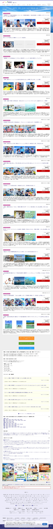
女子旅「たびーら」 (12, 511)
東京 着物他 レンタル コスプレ (23, 499)
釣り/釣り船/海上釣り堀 (15, 441)
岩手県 (10, 419)
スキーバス (40, 458)
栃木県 (22, 420)
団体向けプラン (28, 434)
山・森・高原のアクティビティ (8, 446)
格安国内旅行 (23, 518)
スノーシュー (6, 458)
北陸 (4, 421)
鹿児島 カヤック (17, 497)
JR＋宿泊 (14, 508)
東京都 (7, 420)
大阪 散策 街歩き (11, 494)
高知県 (10, 425)
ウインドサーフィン (45, 441)
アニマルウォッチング (30, 448)
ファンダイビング (11, 440)
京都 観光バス (8, 499)
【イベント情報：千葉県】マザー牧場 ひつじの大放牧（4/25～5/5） (18, 378)
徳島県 (7, 425)
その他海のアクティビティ (20, 444)
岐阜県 (10, 423)
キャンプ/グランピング (43, 448)
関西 (4, 424)
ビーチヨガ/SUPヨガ (27, 442)
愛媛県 (15, 425)
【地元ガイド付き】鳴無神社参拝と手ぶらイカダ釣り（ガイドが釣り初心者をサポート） (20, 251)
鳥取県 (12, 426)
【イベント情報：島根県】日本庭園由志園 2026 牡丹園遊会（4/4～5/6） (18, 392)
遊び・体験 (46, 508)
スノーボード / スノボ (44, 502)
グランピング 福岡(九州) (27, 502)
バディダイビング (12, 444)
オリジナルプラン (12, 434)
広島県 (10, 426)
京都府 (10, 424)
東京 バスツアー (40, 499)
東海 (4, 423)
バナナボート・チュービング (18, 443)
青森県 (7, 419)
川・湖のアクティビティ (7, 451)
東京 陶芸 (35, 499)
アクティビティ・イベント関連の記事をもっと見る (27, 413)
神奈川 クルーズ (45, 497)
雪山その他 (36, 458)
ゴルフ (9, 448)
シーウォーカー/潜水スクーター (25, 441)
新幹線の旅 (28, 518)
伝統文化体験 (7, 434)
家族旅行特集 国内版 (43, 518)
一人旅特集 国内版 (35, 518)
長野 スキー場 (19, 503)
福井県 (12, 421)
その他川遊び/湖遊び (19, 453)
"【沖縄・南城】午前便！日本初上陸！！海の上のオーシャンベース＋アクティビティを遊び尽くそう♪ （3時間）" (25, 100)
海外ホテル (28, 509)
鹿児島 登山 (22, 497)
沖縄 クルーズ (40, 494)
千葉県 (16, 420)
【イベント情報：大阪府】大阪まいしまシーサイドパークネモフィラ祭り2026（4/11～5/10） (22, 406)
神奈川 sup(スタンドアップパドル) (37, 497)
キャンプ (33, 502)
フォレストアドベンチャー (18, 448)
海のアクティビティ (7, 439)
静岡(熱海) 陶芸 (5, 494)
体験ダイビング (6, 440)
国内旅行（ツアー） (21, 508)
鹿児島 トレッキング (28, 497)
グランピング (46, 500)
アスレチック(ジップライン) (26, 503)
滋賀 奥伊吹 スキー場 (13, 503)
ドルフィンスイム (10, 442)
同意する (44, 524)
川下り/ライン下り (22, 452)
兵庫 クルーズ (14, 500)
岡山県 (7, 426)
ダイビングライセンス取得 (19, 440)
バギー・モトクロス (39, 447)
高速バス (35, 508)
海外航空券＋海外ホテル (35, 509)
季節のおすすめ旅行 (10, 518)
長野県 (10, 422)
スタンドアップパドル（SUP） (18, 442)
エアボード (7, 459)
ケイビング (24, 447)
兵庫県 (15, 424)
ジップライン (37, 448)
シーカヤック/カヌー (34, 440)
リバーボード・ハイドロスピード (34, 452)
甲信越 (5, 422)
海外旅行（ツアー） (16, 509)
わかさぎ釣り (32, 458)
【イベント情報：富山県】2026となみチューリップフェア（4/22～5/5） (18, 399)
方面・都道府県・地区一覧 (27, 505)
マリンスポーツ (44, 440)
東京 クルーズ (31, 499)
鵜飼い (27, 452)
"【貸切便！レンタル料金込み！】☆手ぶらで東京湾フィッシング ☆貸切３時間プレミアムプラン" (22, 58)
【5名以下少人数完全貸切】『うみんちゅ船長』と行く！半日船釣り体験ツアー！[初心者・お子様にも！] (24, 295)
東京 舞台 (45, 499)
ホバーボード (11, 443)
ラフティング (6, 452)
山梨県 (13, 422)
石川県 (10, 421)
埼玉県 (13, 420)
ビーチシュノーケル (44, 442)
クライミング (20, 447)
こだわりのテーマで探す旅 (21, 511)
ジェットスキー (26, 443)
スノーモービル (26, 458)
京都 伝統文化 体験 (14, 499)
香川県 (12, 425)
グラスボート (44, 443)
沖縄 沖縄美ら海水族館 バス (9, 497)
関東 (4, 420)
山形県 (18, 419)
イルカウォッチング (33, 441)
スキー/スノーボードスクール (19, 458)
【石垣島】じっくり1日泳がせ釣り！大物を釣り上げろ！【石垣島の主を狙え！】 (19, 185)
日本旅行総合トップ (8, 508)
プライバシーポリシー (25, 524)
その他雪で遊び (12, 459)
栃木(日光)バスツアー (8, 500)
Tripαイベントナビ (43, 380)
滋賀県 (7, 424)
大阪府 (12, 424)
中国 (4, 426)
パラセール (39, 440)
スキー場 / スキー (37, 502)
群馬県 (25, 420)
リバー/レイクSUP (43, 452)
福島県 (21, 419)
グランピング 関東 (8, 502)
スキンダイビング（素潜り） (35, 442)
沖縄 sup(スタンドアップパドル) (20, 494)
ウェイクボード (34, 443)
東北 (4, 419)
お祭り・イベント (18, 434)
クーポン (32, 434)
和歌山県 (21, 424)
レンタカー (23, 434)
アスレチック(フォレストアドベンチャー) (37, 503)
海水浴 (48, 440)
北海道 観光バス (35, 500)
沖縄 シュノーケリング (46, 494)
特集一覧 (48, 482)
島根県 (15, 426)
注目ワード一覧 (35, 505)
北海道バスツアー (41, 500)
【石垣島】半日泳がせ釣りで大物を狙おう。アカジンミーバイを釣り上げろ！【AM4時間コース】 (22, 122)
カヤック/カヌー (10, 452)
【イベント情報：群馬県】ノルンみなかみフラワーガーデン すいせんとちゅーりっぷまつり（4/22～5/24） (25, 385)
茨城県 (19, 420)
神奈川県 (10, 420)
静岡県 (7, 423)
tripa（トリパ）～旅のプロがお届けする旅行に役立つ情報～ (35, 511)
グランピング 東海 (20, 502)
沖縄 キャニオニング (34, 494)
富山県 (7, 421)
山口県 (18, 426)
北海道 (5, 418)
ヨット (30, 443)
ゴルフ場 (12, 448)
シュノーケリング (27, 440)
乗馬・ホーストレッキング (31, 447)
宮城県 (12, 419)
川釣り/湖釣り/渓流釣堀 (12, 453)
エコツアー (24, 448)
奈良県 (18, 424)
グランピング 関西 (14, 502)
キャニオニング (16, 452)
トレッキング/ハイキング (13, 447)
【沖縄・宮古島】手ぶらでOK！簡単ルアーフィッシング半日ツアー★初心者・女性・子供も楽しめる (23, 143)
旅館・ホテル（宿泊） (29, 508)
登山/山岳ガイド (6, 447)
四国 (4, 425)
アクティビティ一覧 (19, 505)
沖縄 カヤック (28, 494)
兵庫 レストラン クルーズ (21, 500)
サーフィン (39, 441)
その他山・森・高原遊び (15, 449)
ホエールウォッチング (7, 441)
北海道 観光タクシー (29, 500)
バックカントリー (11, 458)
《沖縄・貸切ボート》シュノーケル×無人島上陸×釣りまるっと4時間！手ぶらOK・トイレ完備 (21, 79)
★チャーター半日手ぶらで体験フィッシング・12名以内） (14, 37)
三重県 (15, 423)
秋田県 (15, 419)
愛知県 (12, 423)
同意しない (39, 524)
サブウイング (40, 443)
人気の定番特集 (17, 518)
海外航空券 (23, 509)
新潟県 (7, 422)
